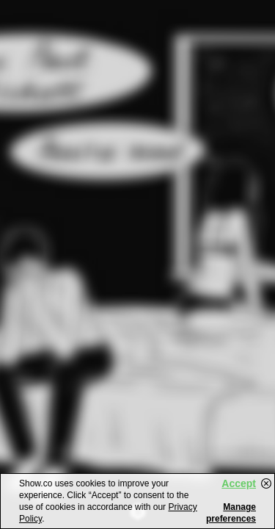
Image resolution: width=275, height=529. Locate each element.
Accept (238, 483)
